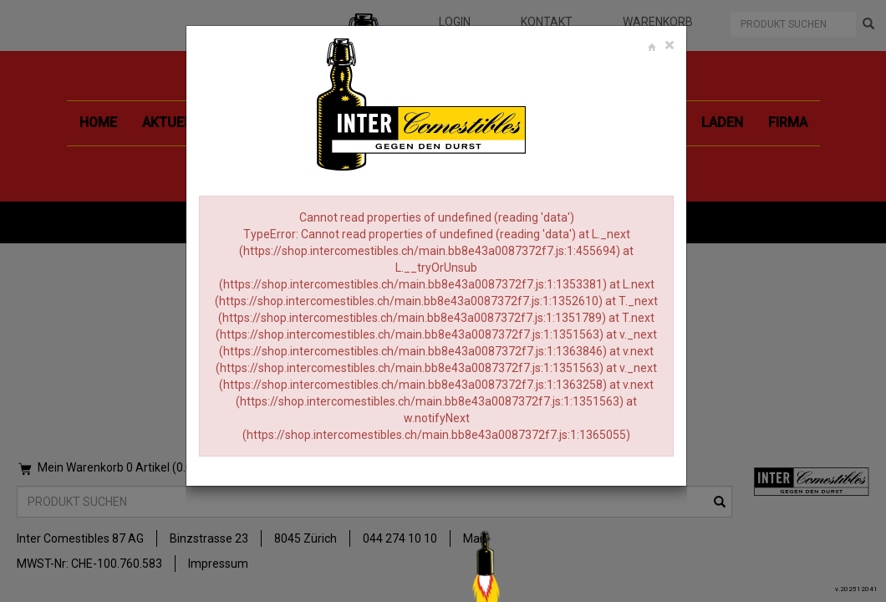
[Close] (669, 45)
